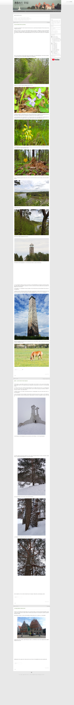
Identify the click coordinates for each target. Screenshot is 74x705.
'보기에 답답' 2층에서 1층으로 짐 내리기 (23, 19)
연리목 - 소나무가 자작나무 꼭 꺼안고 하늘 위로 (24, 18)
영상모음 (49, 634)
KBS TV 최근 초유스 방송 (54, 31)
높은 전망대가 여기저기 (40, 306)
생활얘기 (49, 22)
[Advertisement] (31, 183)
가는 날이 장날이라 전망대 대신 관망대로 (23, 17)
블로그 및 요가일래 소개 (54, 32)
